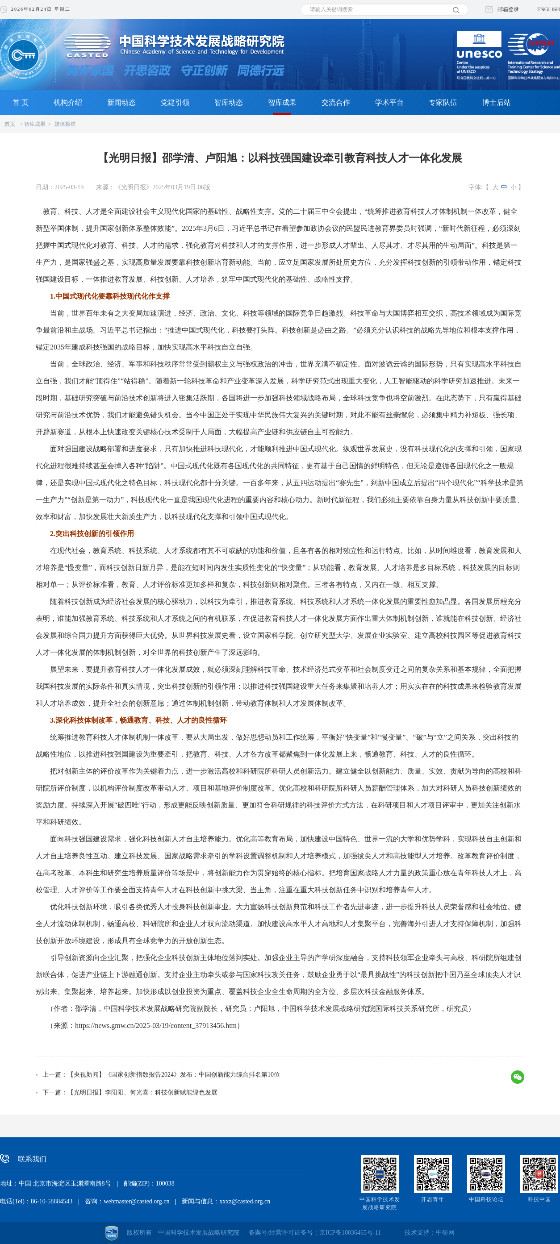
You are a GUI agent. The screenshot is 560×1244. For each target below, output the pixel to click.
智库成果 (282, 102)
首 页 (21, 102)
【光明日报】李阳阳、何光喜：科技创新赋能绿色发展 (142, 1092)
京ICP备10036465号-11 (350, 1232)
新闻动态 (121, 102)
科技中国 (539, 1199)
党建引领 (175, 102)
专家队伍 (443, 102)
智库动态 (228, 102)
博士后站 (496, 102)
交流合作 (336, 102)
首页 (9, 124)
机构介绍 (68, 102)
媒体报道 (65, 124)
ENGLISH (548, 9)
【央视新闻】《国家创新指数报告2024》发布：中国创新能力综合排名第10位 (173, 1074)
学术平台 (389, 102)
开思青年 (432, 1199)
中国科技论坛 (486, 1199)
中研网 (445, 1232)
